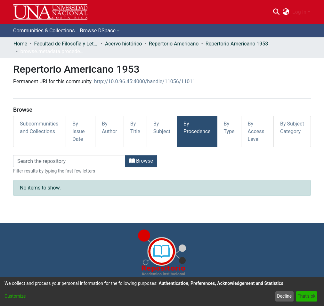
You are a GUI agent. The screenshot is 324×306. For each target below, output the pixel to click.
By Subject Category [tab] (292, 127)
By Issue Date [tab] (78, 131)
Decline (284, 296)
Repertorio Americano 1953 (237, 44)
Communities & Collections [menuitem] (44, 31)
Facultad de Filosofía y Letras (66, 44)
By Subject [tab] (161, 127)
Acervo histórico (123, 44)
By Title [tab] (135, 127)
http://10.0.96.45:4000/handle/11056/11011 (145, 81)
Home (20, 44)
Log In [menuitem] (299, 12)
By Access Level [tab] (256, 131)
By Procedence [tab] (197, 127)
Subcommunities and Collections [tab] (39, 127)
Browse (141, 161)
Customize (15, 296)
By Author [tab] (109, 127)
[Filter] (69, 161)
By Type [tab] (229, 127)
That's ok (306, 296)
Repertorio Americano (174, 44)
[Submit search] (276, 12)
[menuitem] (286, 12)
